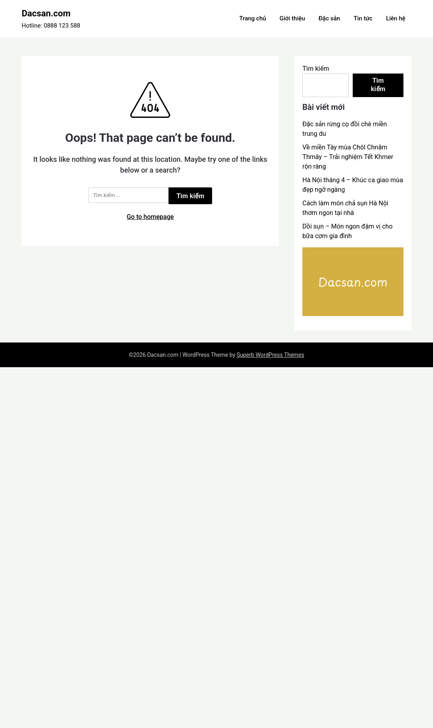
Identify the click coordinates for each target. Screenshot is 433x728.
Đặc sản (329, 18)
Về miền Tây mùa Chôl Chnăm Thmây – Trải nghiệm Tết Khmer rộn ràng (347, 156)
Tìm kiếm (315, 68)
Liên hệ (395, 18)
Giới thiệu (292, 18)
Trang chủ (252, 18)
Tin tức (363, 18)
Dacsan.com (46, 13)
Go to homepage (150, 217)
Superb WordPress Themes (270, 355)
